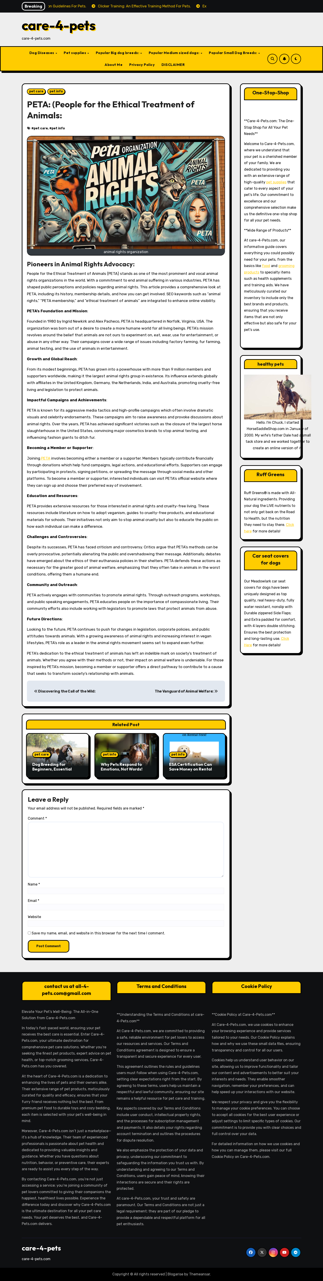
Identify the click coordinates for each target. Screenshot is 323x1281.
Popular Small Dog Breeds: (233, 52)
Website (34, 917)
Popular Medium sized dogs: (174, 52)
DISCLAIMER (173, 64)
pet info (56, 91)
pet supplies (276, 182)
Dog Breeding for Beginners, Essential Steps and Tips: (52, 769)
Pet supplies (75, 52)
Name (34, 884)
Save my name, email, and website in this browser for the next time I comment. (98, 933)
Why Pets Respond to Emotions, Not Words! (121, 767)
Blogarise (175, 1274)
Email (33, 901)
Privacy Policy (142, 64)
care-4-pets (59, 25)
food (266, 266)
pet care (36, 91)
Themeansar (199, 1274)
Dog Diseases (42, 52)
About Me (113, 64)
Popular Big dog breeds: (118, 52)
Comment (37, 818)
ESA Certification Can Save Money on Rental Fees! (190, 769)
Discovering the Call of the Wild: (65, 691)
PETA (45, 458)
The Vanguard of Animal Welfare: (186, 691)
